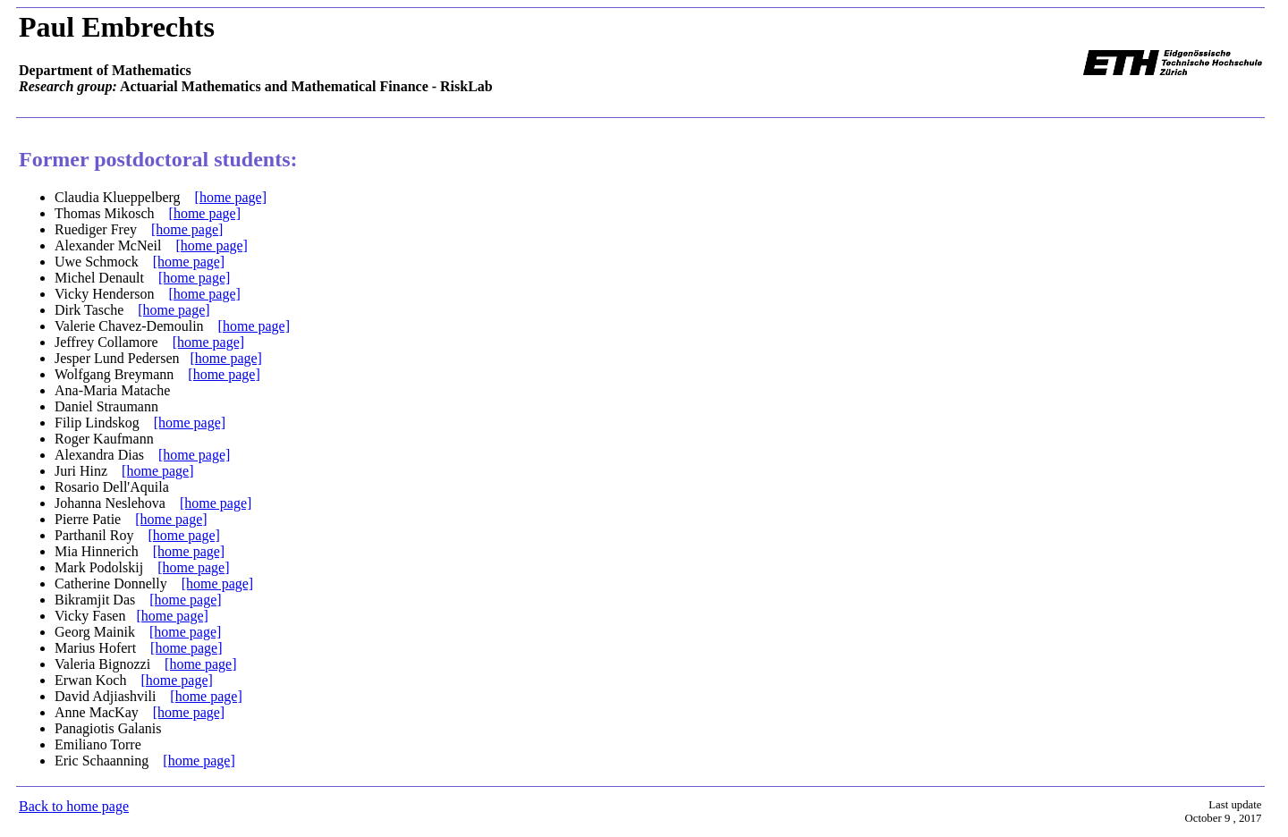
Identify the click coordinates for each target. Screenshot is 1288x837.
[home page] (231, 197)
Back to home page (74, 806)
